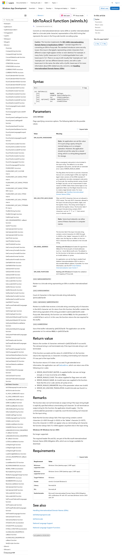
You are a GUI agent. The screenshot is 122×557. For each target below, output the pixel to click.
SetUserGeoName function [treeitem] (14, 502)
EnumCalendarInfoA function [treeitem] (15, 57)
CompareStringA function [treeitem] (14, 36)
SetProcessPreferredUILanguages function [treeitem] (16, 482)
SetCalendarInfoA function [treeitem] (14, 469)
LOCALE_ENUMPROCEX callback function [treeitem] (16, 440)
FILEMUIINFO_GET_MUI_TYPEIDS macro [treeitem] (16, 183)
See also (97, 33)
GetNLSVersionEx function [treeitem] (14, 272)
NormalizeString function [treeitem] (14, 454)
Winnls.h (40, 15)
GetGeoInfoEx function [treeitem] (13, 254)
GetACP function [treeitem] (11, 208)
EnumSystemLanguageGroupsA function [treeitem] (16, 115)
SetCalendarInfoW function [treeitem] (14, 472)
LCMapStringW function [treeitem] (13, 433)
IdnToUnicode (38, 519)
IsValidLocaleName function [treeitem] (14, 406)
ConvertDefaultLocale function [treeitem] (15, 39)
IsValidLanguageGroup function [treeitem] (16, 400)
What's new (104, 8)
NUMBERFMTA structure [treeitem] (13, 460)
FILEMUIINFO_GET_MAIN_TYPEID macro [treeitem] (16, 160)
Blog (28, 551)
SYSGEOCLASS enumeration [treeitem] (15, 505)
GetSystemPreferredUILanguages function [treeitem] (16, 318)
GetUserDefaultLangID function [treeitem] (16, 340)
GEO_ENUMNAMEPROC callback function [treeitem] (16, 203)
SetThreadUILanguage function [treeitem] (16, 496)
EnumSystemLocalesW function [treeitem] (16, 132)
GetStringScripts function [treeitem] (14, 293)
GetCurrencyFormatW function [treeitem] (15, 235)
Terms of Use (75, 551)
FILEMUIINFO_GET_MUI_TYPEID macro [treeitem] (16, 177)
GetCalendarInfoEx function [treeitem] (14, 214)
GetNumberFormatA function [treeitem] (15, 275)
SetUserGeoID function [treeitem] (13, 499)
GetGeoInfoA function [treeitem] (13, 251)
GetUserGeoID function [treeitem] (13, 358)
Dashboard (114, 8)
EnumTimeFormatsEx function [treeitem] (15, 138)
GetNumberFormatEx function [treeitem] (15, 278)
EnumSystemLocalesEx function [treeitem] (16, 129)
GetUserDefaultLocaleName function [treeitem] (14, 347)
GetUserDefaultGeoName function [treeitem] (16, 337)
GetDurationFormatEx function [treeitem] (15, 241)
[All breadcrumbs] (35, 15)
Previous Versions (18, 551)
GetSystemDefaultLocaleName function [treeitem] (15, 306)
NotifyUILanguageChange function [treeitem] (17, 457)
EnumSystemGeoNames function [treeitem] (16, 111)
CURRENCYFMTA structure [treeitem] (14, 51)
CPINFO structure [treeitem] (11, 42)
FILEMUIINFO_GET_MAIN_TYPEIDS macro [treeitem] (17, 166)
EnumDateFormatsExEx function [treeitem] (16, 79)
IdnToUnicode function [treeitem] (13, 372)
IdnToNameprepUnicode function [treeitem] (16, 369)
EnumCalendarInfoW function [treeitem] (15, 70)
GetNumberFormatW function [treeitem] (15, 281)
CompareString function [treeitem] (13, 33)
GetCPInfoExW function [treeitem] (13, 226)
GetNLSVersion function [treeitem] (13, 269)
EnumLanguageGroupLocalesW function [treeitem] (16, 95)
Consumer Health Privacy (59, 551)
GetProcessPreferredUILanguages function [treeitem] (16, 288)
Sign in (117, 3)
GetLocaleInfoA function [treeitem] (13, 260)
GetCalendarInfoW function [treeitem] (14, 217)
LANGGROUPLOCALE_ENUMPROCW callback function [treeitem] (17, 419)
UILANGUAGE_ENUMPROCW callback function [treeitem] (15, 521)
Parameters (98, 22)
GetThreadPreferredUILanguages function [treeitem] (16, 326)
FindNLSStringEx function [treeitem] (14, 196)
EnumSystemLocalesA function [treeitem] (15, 126)
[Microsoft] (3, 2)
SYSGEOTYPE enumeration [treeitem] (14, 508)
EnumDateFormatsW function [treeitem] (15, 85)
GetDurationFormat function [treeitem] (15, 238)
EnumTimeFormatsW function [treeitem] (15, 141)
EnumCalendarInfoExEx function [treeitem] (16, 64)
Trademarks (85, 551)
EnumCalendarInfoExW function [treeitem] (16, 67)
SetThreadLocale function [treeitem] (14, 487)
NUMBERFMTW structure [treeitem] (14, 463)
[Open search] (112, 3)
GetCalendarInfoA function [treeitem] (14, 211)
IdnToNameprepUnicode (41, 515)
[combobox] (15, 19)
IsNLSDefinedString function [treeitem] (15, 391)
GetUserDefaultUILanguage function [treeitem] (14, 353)
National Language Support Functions (46, 527)
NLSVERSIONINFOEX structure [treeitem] (15, 448)
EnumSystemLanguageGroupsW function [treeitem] (16, 121)
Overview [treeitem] (9, 30)
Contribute (37, 551)
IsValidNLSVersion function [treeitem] (14, 409)
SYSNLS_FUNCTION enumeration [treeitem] (16, 511)
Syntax (97, 19)
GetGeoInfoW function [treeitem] (13, 257)
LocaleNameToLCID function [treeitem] (15, 444)
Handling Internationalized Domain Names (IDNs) (50, 510)
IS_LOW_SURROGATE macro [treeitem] (15, 379)
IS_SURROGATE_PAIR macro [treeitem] (15, 382)
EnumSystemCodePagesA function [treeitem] (17, 99)
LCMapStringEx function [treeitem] (13, 430)
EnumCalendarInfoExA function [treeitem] (15, 61)
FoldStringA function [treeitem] (12, 199)
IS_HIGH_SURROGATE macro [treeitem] (15, 376)
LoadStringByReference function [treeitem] (16, 436)
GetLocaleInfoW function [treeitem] (14, 266)
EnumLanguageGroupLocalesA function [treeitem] (15, 89)
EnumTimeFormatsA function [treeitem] (15, 135)
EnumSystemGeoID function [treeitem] (15, 108)
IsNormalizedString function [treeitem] (14, 394)
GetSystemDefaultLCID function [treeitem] (16, 302)
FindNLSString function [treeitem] (13, 193)
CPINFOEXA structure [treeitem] (13, 45)
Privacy (45, 551)
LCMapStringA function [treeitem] (13, 427)
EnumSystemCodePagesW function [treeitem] (14, 104)
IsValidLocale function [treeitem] (13, 403)
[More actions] (87, 15)
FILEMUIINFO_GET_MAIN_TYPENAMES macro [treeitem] (17, 171)
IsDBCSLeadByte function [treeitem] (14, 385)
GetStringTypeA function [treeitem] (13, 296)
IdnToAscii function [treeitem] (12, 366)
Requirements (99, 30)
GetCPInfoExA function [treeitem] (13, 223)
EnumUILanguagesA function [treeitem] (15, 144)
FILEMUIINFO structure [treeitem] (13, 150)
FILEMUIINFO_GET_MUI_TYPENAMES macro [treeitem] (17, 188)
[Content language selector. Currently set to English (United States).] (11, 545)
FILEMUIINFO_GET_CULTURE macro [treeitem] (15, 154)
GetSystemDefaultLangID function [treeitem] (16, 299)
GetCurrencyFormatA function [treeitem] (15, 229)
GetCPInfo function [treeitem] (12, 220)
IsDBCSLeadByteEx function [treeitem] (14, 388)
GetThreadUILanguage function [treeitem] (16, 331)
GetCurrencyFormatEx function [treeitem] (15, 232)
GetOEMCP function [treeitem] (12, 284)
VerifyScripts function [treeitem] (12, 525)
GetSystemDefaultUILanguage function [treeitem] (15, 312)
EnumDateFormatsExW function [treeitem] (16, 82)
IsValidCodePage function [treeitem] (14, 397)
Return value (99, 25)
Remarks (97, 27)
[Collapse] (25, 15)
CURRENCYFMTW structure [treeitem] (14, 55)
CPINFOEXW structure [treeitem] (13, 48)
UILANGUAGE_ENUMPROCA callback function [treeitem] (15, 515)
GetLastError (63, 365)
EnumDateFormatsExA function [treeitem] (16, 76)
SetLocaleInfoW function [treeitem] (13, 478)
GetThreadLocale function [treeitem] (14, 322)
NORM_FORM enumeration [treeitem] (14, 451)
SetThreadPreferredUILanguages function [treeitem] (16, 491)
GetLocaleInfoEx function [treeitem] (14, 263)
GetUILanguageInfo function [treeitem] (15, 334)
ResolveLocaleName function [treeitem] (15, 466)
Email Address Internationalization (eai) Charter (68, 267)
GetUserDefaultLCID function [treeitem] (15, 343)
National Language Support (43, 523)
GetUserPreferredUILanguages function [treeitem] (15, 362)
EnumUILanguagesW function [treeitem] (15, 147)
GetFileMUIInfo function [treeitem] (13, 245)
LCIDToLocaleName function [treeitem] (15, 424)
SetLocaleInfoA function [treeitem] (13, 475)
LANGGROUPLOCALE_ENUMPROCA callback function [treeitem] (17, 413)
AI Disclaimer (6, 551)
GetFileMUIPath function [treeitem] (13, 248)
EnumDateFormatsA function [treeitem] (15, 73)
